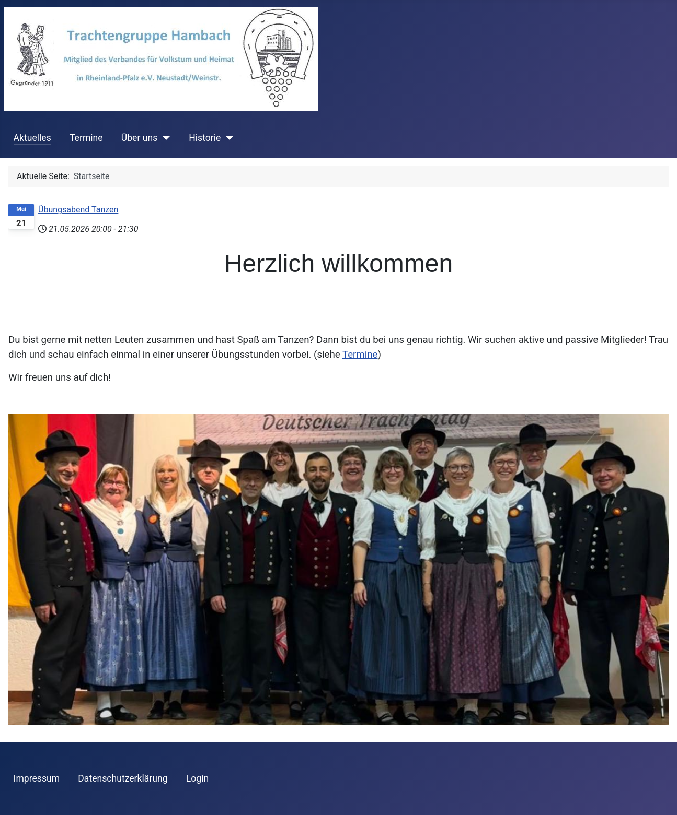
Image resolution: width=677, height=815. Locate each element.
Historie (205, 138)
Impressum (37, 778)
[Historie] (227, 138)
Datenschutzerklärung (122, 778)
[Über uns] (163, 138)
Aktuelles (32, 138)
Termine (86, 138)
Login (197, 778)
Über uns (139, 138)
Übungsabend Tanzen (78, 210)
